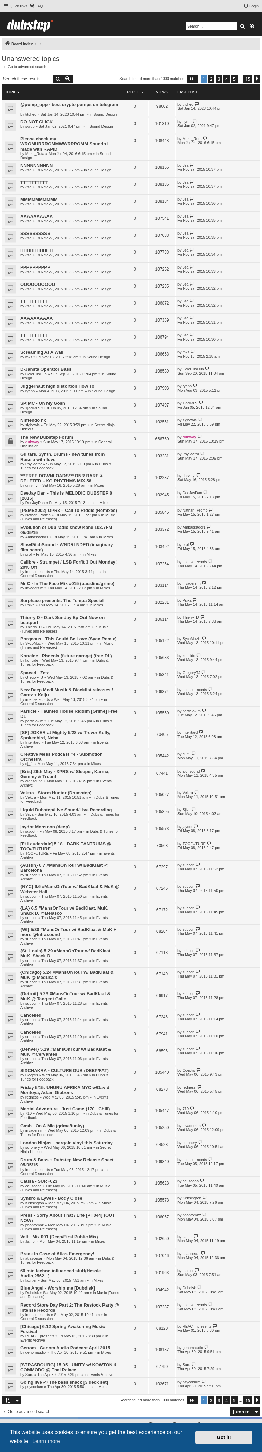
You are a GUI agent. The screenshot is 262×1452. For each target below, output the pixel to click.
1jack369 (32, 408)
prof (28, 554)
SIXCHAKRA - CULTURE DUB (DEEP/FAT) (64, 1070)
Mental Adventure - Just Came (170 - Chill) (65, 1108)
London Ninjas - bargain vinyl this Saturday (66, 1142)
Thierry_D (33, 627)
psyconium (34, 1387)
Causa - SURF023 (38, 1181)
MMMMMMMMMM (39, 199)
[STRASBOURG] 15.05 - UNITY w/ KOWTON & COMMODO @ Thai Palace (68, 1367)
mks (28, 357)
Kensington (34, 1203)
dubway (32, 442)
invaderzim (34, 588)
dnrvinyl (31, 485)
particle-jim (34, 721)
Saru (29, 1374)
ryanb (30, 391)
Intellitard (33, 742)
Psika (30, 605)
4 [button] (226, 79)
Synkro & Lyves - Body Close (51, 1198)
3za (28, 170)
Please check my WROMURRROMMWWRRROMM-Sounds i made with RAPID (64, 144)
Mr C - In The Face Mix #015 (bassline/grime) (67, 583)
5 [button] (234, 79)
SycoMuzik (34, 643)
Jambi (30, 1241)
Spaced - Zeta (35, 672)
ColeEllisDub (36, 374)
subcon (31, 875)
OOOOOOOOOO (37, 284)
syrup (30, 126)
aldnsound (34, 781)
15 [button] (247, 79)
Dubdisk (32, 1293)
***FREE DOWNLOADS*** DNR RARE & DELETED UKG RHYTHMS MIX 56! (61, 478)
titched (30, 114)
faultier (31, 1280)
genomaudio (35, 1352)
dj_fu (29, 764)
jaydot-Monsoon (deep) (45, 826)
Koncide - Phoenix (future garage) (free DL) (66, 655)
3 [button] (219, 79)
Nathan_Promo (38, 515)
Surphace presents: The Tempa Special (62, 600)
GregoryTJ (34, 677)
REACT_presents (40, 1336)
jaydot (30, 831)
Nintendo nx (33, 420)
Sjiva (29, 814)
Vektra (30, 797)
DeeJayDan (35, 503)
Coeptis (31, 1075)
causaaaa (33, 1186)
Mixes (99, 485)
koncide (31, 660)
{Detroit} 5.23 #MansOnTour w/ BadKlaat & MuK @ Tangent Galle (65, 996)
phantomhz (34, 1225)
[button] (192, 79)
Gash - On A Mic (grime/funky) (52, 1125)
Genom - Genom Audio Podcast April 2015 (65, 1347)
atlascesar (33, 1258)
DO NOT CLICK (36, 121)
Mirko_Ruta (34, 154)
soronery (32, 1147)
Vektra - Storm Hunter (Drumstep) (56, 792)
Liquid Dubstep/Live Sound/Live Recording (66, 809)
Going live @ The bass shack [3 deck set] (64, 1382)
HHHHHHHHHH (36, 250)
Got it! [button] (224, 1437)
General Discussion (36, 576)
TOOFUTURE (37, 853)
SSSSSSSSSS (35, 233)
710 (28, 1113)
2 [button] (211, 79)
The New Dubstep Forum (46, 437)
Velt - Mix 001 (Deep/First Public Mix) (59, 1236)
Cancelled (30, 1015)
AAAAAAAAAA (36, 216)
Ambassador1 (37, 537)
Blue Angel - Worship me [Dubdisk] (57, 1288)
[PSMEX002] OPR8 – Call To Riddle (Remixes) (68, 510)
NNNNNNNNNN (36, 165)
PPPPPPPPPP (35, 267)
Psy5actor (33, 464)
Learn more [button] (46, 1441)
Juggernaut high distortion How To (57, 386)
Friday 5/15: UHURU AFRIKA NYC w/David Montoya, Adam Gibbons (64, 1090)
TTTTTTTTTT (34, 182)
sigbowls (32, 425)
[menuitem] (36, 6)
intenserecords (37, 572)
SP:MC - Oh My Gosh (42, 403)
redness (32, 1097)
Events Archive (32, 1340)
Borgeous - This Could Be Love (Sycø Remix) (68, 638)
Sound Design (105, 114)
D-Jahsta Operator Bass (45, 369)
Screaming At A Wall (41, 352)
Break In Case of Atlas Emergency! (57, 1253)
